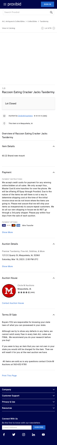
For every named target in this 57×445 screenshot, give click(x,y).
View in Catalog (8, 28)
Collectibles (32, 21)
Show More (7, 232)
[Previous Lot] (42, 28)
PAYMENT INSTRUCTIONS (12, 179)
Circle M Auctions (25, 116)
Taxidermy (44, 21)
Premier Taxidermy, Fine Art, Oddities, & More (23, 251)
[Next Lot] (53, 28)
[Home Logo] (14, 4)
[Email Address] (16, 427)
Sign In (47, 4)
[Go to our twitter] (14, 435)
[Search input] (26, 12)
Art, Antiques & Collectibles (13, 21)
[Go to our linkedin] (33, 435)
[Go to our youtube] (43, 435)
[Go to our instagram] (24, 435)
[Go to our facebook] (4, 435)
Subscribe (39, 427)
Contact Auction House (13, 303)
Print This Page (9, 375)
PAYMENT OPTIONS (9, 222)
